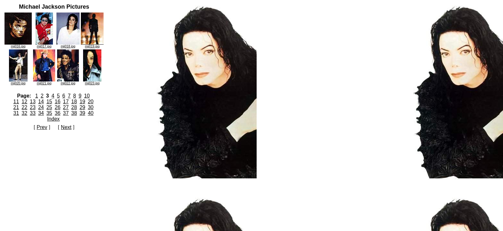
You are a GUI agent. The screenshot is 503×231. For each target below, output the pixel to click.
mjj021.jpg (44, 82)
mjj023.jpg (92, 82)
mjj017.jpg (44, 45)
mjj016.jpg (18, 45)
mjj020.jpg (18, 82)
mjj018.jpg (68, 45)
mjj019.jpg (92, 45)
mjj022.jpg (68, 82)
